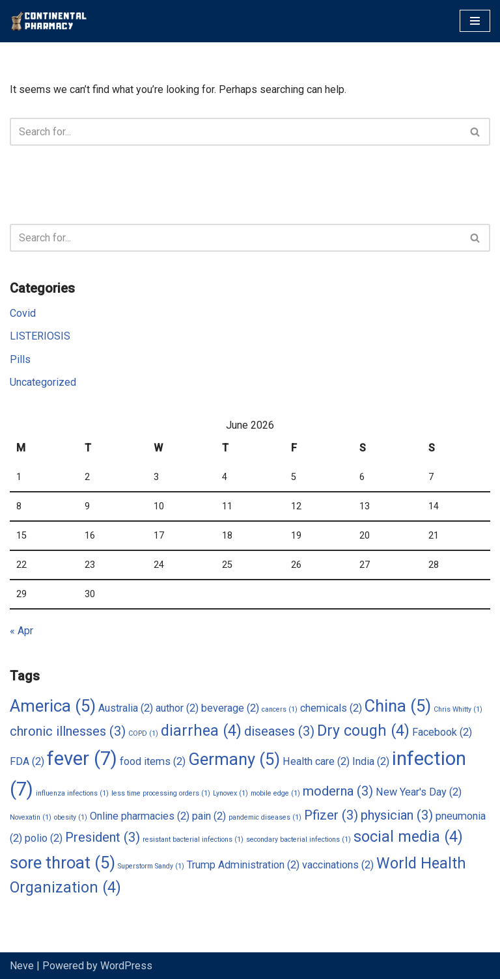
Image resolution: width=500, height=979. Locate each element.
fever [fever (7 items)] (82, 758)
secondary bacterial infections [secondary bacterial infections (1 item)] (298, 839)
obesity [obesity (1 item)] (70, 817)
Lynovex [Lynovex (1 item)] (230, 793)
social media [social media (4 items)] (408, 837)
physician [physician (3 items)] (397, 815)
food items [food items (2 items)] (153, 761)
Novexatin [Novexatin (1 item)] (30, 817)
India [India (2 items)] (370, 761)
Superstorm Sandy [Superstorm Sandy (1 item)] (151, 866)
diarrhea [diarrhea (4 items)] (201, 731)
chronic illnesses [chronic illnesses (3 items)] (68, 731)
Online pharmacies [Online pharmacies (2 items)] (139, 816)
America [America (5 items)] (53, 706)
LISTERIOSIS (40, 336)
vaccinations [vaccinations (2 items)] (338, 865)
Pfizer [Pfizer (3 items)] (331, 815)
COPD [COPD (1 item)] (143, 733)
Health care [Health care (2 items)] (316, 761)
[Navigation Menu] (475, 21)
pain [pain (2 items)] (209, 816)
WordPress (126, 965)
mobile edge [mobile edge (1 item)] (275, 793)
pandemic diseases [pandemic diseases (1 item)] (265, 817)
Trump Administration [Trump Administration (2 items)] (243, 865)
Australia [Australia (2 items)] (125, 708)
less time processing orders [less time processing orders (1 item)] (160, 793)
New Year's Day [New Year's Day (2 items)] (419, 792)
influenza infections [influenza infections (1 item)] (72, 793)
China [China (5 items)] (398, 706)
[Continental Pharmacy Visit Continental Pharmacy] (49, 21)
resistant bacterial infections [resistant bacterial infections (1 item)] (193, 839)
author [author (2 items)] (177, 708)
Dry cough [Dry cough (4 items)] (363, 731)
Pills (20, 359)
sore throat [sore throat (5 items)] (62, 862)
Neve (22, 965)
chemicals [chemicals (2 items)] (331, 708)
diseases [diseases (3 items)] (279, 731)
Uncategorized (43, 382)
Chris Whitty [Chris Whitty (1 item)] (458, 709)
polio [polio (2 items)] (43, 838)
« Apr (21, 630)
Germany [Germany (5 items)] (234, 759)
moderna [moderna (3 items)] (338, 791)
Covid (23, 313)
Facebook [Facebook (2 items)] (442, 732)
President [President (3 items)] (102, 837)
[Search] (235, 132)
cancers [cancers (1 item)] (280, 709)
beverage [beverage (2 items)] (230, 708)
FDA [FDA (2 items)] (27, 761)
